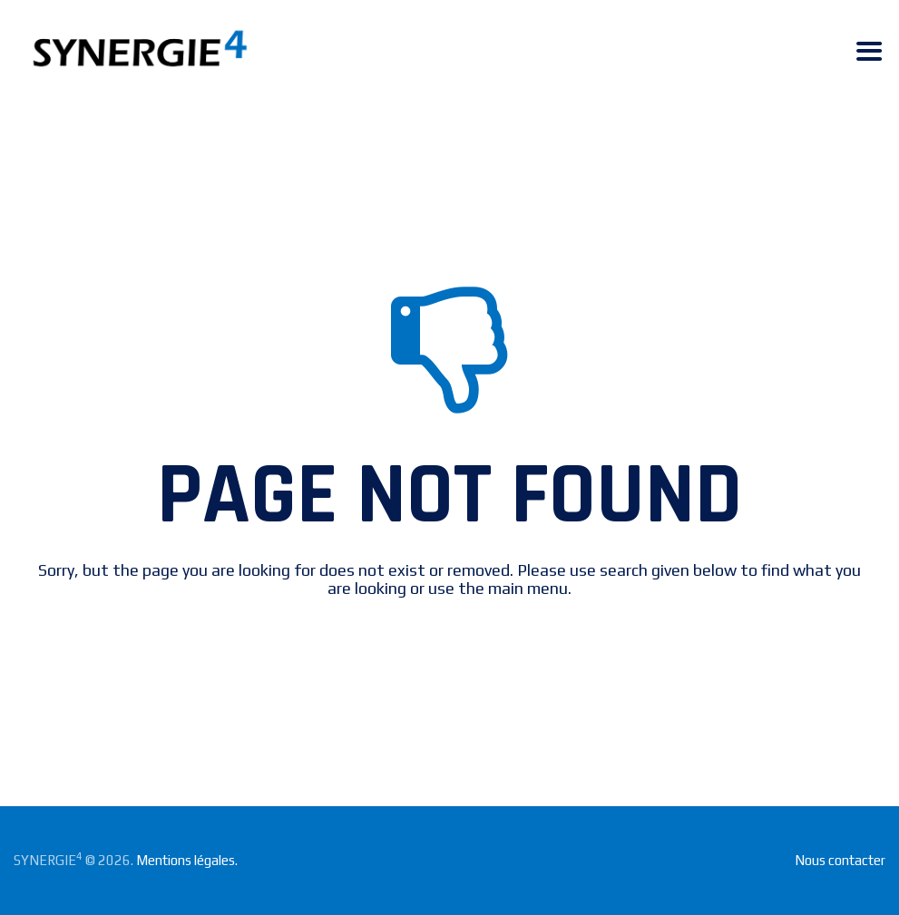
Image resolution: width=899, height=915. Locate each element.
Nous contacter (840, 860)
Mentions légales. (187, 860)
